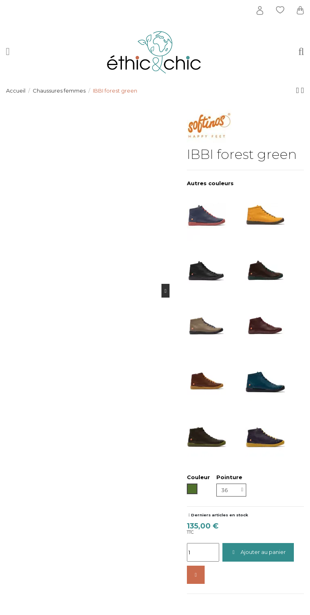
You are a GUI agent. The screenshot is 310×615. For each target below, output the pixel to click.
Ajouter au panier (258, 552)
